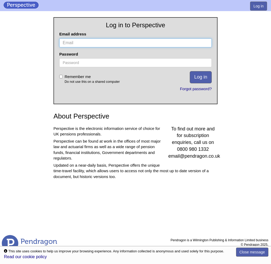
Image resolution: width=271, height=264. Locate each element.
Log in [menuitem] (259, 6)
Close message (252, 252)
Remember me (107, 79)
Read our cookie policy (25, 256)
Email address (72, 34)
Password (68, 54)
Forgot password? (196, 89)
